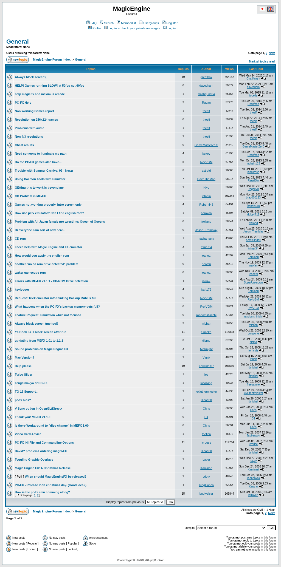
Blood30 (206, 400)
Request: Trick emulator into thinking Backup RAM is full (55, 298)
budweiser (206, 493)
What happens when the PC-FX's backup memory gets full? (57, 306)
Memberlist (126, 23)
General (17, 41)
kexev (206, 153)
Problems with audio (29, 128)
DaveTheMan (206, 179)
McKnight (206, 349)
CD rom (20, 238)
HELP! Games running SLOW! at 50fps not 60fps (49, 85)
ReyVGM (206, 162)
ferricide (253, 350)
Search (107, 23)
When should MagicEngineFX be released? (55, 476)
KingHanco (206, 485)
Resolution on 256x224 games (36, 119)
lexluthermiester (206, 391)
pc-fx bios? (23, 400)
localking (206, 383)
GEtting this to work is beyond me (39, 187)
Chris (206, 408)
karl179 (206, 289)
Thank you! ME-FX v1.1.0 (32, 417)
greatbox (206, 77)
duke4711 (253, 214)
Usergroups (149, 23)
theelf (206, 111)
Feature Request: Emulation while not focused (48, 315)
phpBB (132, 560)
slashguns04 (206, 94)
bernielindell (253, 240)
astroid (206, 170)
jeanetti (206, 255)
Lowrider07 (206, 366)
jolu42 (206, 281)
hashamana (206, 238)
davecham (206, 85)
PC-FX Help (23, 102)
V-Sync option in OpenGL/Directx (38, 408)
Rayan (206, 102)
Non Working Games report (34, 111)
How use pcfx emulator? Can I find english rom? (49, 213)
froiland (206, 221)
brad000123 (253, 197)
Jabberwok (253, 435)
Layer (206, 459)
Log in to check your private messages (132, 28)
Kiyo (206, 187)
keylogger (22, 289)
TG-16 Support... (26, 391)
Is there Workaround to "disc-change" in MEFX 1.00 (52, 425)
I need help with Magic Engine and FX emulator (48, 247)
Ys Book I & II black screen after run (40, 332)
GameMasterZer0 (206, 145)
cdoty (206, 476)
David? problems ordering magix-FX (41, 451)
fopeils (253, 95)
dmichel (253, 367)
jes (206, 374)
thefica (206, 434)
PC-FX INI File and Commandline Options (44, 442)
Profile (94, 28)
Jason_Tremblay (206, 230)
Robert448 (206, 204)
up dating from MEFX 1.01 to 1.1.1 (39, 340)
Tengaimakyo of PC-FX (31, 383)
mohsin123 (253, 163)
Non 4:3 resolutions (29, 136)
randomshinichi (206, 315)
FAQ (91, 23)
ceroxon (206, 213)
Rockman (253, 104)
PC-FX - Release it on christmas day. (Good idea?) (50, 485)
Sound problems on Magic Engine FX (41, 349)
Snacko (206, 332)
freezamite (253, 384)
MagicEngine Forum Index (52, 59)
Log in (169, 28)
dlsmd (206, 340)
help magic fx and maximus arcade (40, 94)
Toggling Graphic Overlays (34, 459)
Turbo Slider (23, 374)
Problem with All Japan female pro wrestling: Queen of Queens (60, 221)
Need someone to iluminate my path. (41, 153)
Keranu (253, 486)
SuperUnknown (253, 282)
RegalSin (253, 180)
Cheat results (24, 145)
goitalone (253, 333)
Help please (23, 366)
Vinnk (206, 357)
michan (206, 323)
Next (272, 53)
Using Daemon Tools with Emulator (40, 179)
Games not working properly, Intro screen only (48, 204)
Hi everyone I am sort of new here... (40, 230)
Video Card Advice (28, 434)
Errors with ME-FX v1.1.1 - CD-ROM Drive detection (51, 281)
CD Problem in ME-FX (30, 196)
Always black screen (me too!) (36, 323)
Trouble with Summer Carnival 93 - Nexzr (44, 170)
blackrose (253, 172)
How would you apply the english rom (42, 255)
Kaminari (253, 257)
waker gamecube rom (30, 272)
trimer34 (206, 247)
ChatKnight (253, 78)
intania (206, 196)
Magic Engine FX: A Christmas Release (43, 468)
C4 (206, 417)
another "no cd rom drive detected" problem (46, 264)
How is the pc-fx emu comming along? (42, 492)
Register (170, 23)
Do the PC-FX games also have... (38, 162)
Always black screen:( (30, 77)
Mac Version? (24, 357)
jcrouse (206, 442)
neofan (206, 264)
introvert (253, 495)
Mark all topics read (262, 61)
